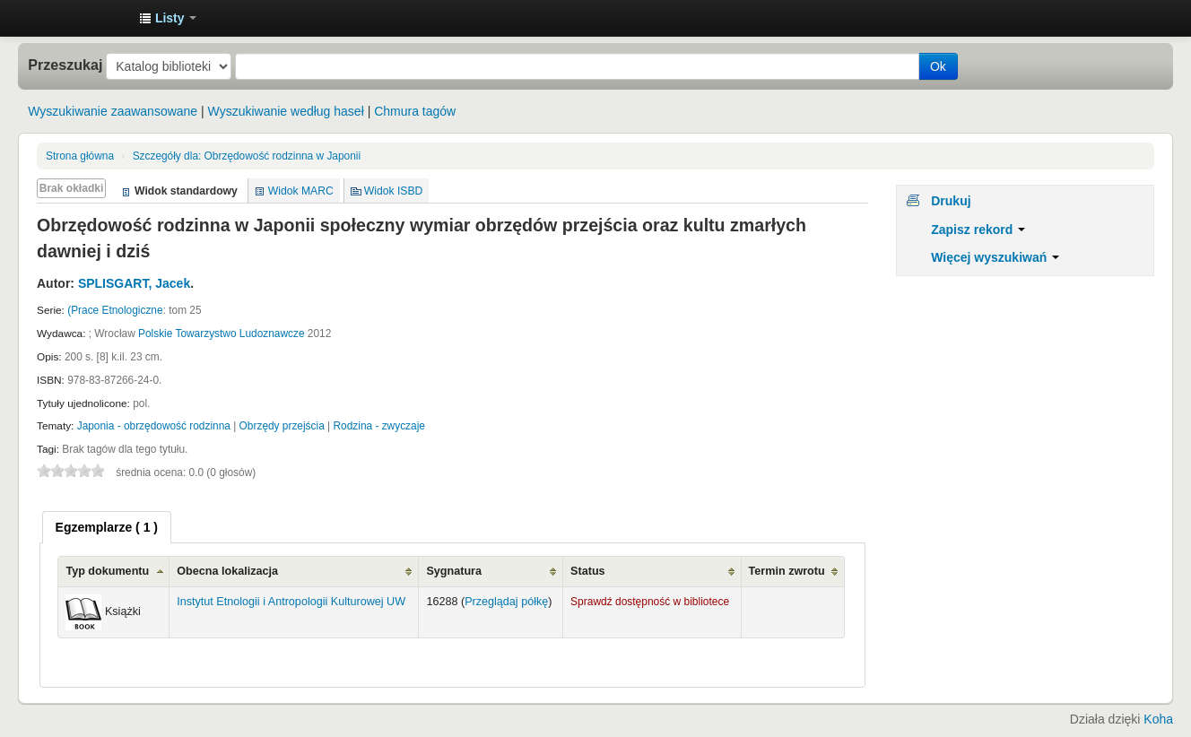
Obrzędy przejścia (282, 426)
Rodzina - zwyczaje (378, 426)
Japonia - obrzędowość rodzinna (153, 426)
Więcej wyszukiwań (995, 257)
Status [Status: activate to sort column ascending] (587, 571)
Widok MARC (301, 191)
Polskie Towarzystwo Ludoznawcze (221, 333)
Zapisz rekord (978, 229)
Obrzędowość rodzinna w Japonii (247, 156)
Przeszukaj (65, 64)
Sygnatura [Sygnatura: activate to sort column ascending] (454, 571)
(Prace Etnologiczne (114, 310)
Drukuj (950, 201)
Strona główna (80, 156)
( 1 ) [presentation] (107, 527)
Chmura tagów (415, 111)
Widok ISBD (393, 191)
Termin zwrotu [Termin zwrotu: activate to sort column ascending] (787, 571)
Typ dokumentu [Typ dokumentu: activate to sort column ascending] (107, 571)
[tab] (106, 527)
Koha (1158, 719)
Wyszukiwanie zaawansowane (112, 111)
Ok (938, 66)
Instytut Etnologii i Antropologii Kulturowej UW (81, 18)
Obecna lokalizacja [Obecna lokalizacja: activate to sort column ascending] (227, 571)
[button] (168, 18)
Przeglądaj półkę (506, 601)
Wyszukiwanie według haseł (286, 111)
